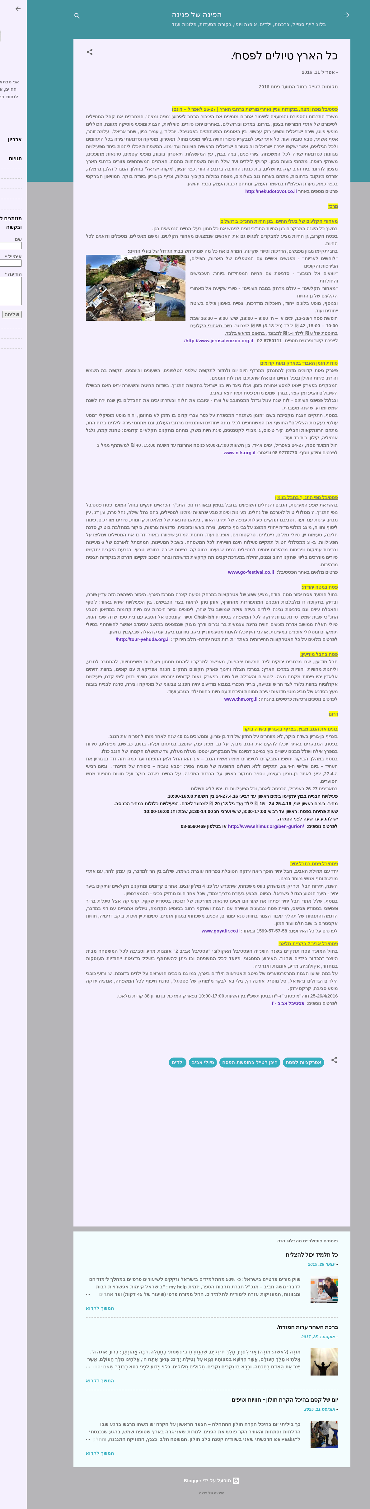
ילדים (151, 1062)
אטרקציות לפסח (276, 1062)
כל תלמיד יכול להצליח (285, 1255)
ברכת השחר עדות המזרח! (280, 1327)
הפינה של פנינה (170, 15)
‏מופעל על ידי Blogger (185, 1480)
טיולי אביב (176, 1062)
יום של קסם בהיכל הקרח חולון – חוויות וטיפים (258, 1400)
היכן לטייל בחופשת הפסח (223, 1062)
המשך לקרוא (73, 1308)
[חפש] (50, 16)
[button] (63, 53)
